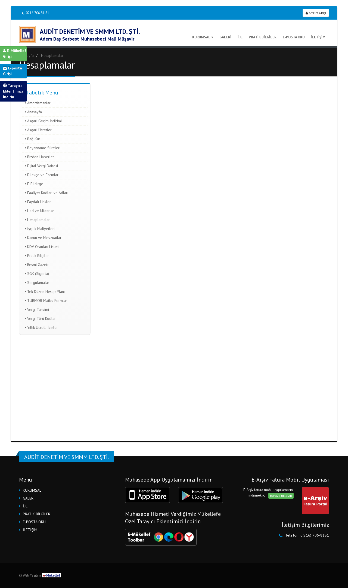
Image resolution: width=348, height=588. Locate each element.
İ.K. (240, 37)
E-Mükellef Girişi (14, 53)
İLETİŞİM (318, 37)
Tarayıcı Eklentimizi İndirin (13, 91)
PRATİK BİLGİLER (262, 37)
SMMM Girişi (316, 13)
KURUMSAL (202, 37)
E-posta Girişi (12, 71)
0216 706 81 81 (35, 13)
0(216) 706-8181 (314, 535)
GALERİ (225, 37)
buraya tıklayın (281, 496)
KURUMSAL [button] (32, 490)
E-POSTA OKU (293, 37)
